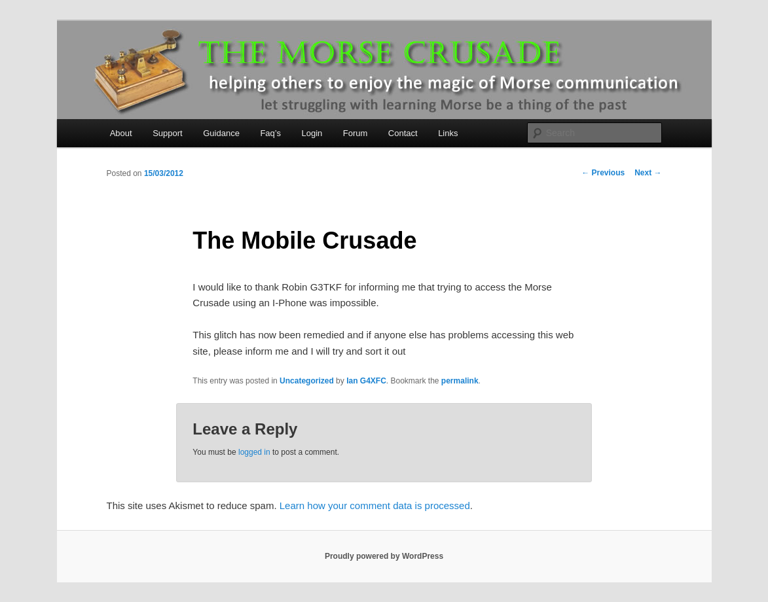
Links (448, 133)
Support (168, 133)
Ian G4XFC (366, 380)
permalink (460, 380)
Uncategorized (307, 380)
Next (647, 172)
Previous (603, 172)
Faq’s (270, 133)
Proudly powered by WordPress (384, 556)
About (121, 133)
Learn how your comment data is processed (375, 505)
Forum (355, 133)
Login (311, 133)
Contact (403, 133)
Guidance (221, 133)
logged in (254, 452)
